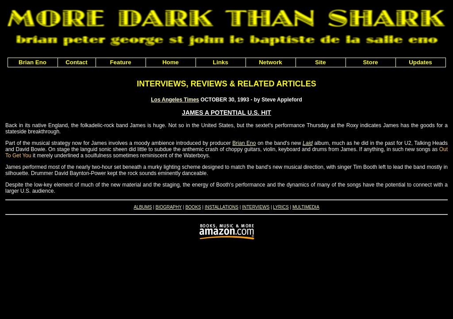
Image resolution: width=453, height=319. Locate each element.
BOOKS (193, 207)
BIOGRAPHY (168, 207)
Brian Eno (244, 143)
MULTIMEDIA (305, 207)
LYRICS (280, 207)
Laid (308, 143)
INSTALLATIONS (221, 207)
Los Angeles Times (175, 100)
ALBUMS (143, 207)
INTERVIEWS (255, 207)
